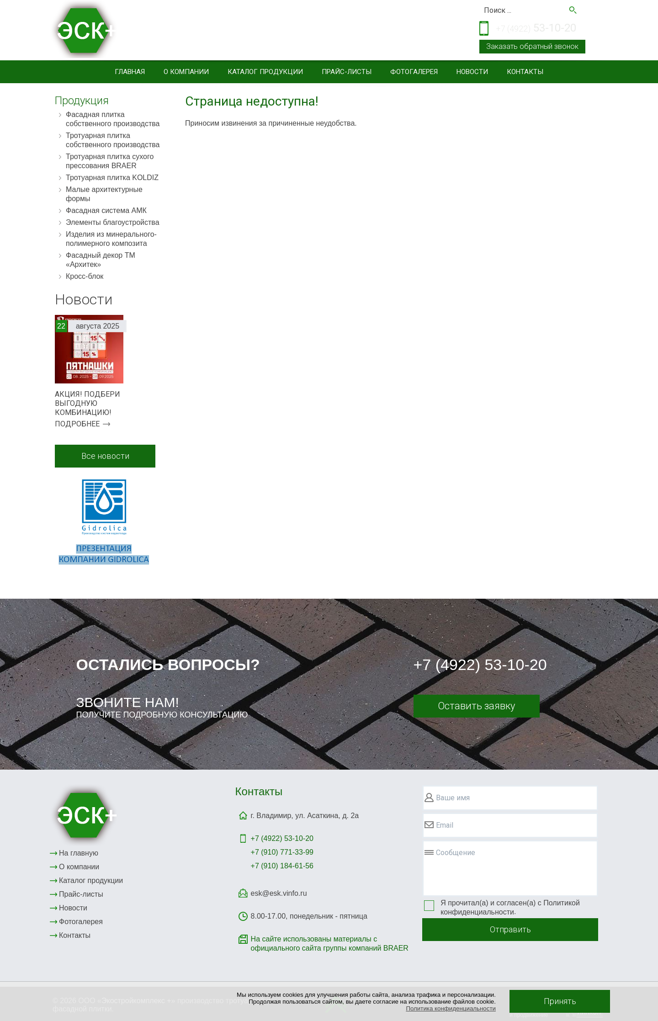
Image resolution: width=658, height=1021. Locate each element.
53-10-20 (536, 28)
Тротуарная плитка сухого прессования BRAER (110, 161)
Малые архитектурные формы (104, 194)
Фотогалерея (414, 72)
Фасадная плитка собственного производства (113, 119)
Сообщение (455, 852)
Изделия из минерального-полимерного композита (111, 238)
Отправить (510, 929)
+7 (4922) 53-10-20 (480, 664)
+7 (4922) (282, 838)
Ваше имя (453, 797)
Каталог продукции (265, 72)
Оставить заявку (476, 706)
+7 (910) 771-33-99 (282, 852)
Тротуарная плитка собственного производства (113, 140)
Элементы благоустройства (112, 222)
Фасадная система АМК (106, 210)
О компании (186, 72)
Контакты (525, 72)
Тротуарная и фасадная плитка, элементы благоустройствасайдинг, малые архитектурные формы (258, 31)
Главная (130, 72)
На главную (78, 853)
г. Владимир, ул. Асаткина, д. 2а (305, 815)
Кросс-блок (84, 276)
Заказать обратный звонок (532, 46)
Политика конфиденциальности (451, 1008)
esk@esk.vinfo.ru (279, 893)
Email (444, 825)
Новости (472, 72)
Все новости (105, 456)
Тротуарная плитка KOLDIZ (112, 177)
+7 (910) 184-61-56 (282, 866)
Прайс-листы (346, 72)
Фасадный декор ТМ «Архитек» (100, 259)
